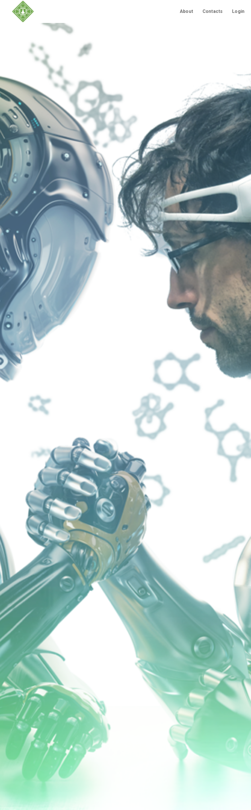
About (186, 11)
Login (238, 11)
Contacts (213, 11)
